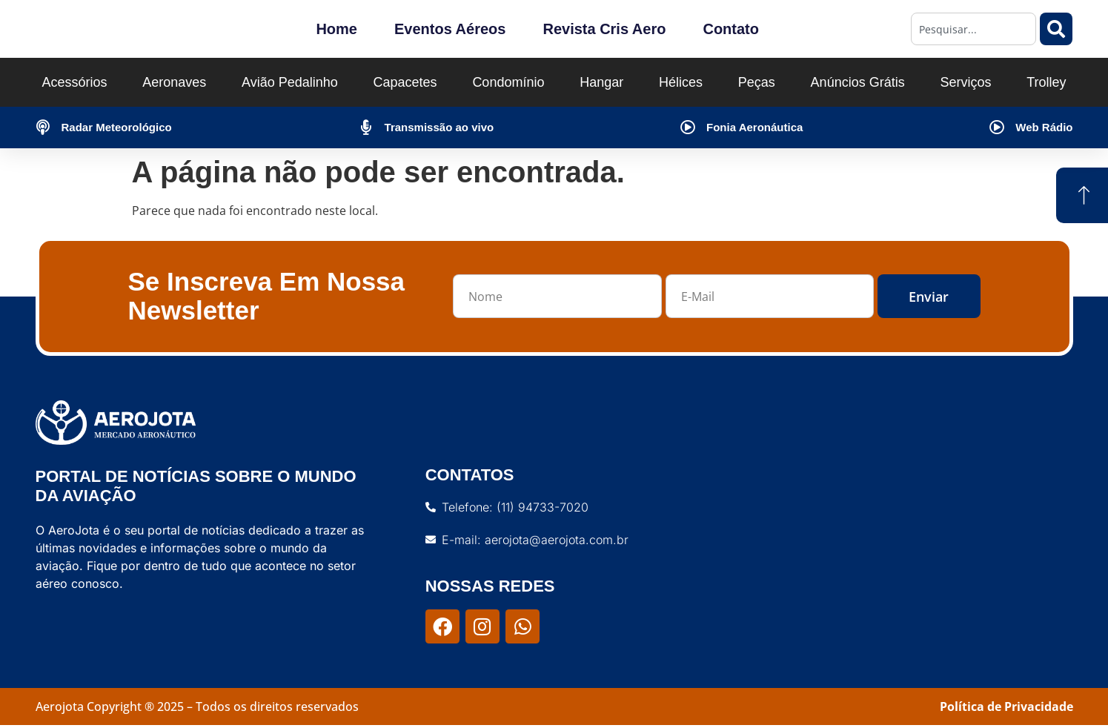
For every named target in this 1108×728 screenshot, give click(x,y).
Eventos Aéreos (449, 29)
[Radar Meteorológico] (43, 127)
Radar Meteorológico (117, 127)
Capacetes (405, 82)
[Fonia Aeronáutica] (687, 127)
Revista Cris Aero (604, 29)
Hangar (601, 82)
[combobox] (973, 29)
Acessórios (74, 82)
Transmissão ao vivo (439, 127)
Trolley (1046, 82)
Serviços (965, 82)
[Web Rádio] (996, 127)
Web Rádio (1043, 127)
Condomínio (508, 82)
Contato (731, 29)
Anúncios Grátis (858, 82)
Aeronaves (174, 82)
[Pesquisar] (1056, 29)
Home (336, 29)
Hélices (681, 82)
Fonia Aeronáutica (754, 127)
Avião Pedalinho (290, 82)
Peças (756, 82)
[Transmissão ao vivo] (366, 127)
